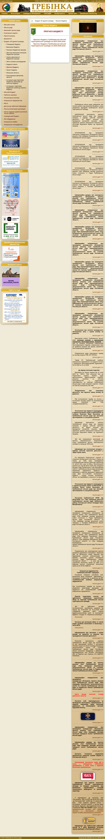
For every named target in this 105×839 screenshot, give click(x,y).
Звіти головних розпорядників (16, 61)
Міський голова (9, 25)
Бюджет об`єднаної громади (14, 41)
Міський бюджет (9, 92)
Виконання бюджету (12, 47)
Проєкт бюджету (11, 70)
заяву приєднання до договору (90, 812)
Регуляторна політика (11, 98)
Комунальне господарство (13, 124)
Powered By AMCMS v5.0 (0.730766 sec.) (92, 838)
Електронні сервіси (11, 33)
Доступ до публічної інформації (15, 106)
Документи (8, 39)
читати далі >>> (97, 51)
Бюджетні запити (11, 64)
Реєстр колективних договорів (14, 109)
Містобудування (9, 119)
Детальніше (78, 617)
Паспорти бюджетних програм (16, 50)
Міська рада (8, 27)
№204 (74, 644)
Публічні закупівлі (10, 95)
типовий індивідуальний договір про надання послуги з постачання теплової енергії (87, 810)
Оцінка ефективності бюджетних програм (13, 58)
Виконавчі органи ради (12, 30)
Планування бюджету (13, 44)
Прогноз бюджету (12, 67)
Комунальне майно (10, 122)
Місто (6, 103)
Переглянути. (79, 627)
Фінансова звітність (12, 73)
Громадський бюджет (11, 116)
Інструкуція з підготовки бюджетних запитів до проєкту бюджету (16, 87)
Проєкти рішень (9, 36)
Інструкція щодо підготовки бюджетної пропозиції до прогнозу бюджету (15, 81)
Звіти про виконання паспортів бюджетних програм (16, 53)
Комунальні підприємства (13, 100)
